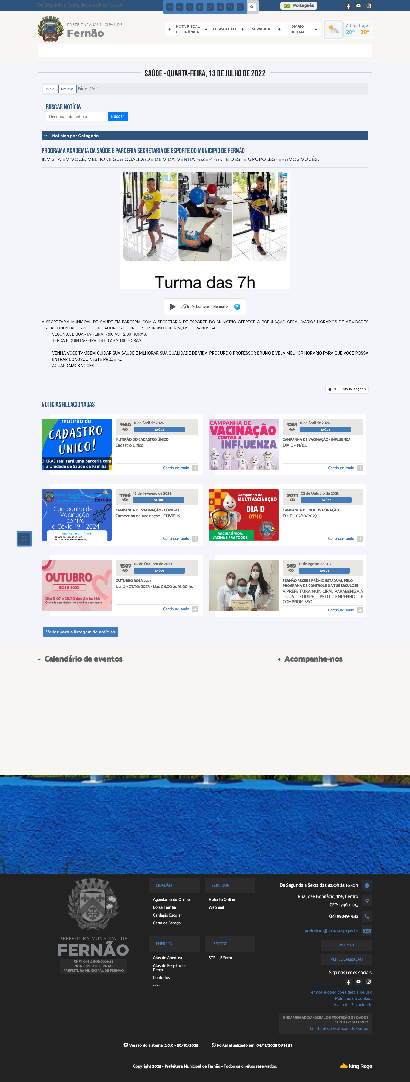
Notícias (67, 88)
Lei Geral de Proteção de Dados (339, 1028)
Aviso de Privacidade (353, 1004)
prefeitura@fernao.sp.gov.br (331, 931)
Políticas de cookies (353, 998)
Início (50, 88)
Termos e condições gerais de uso (340, 992)
